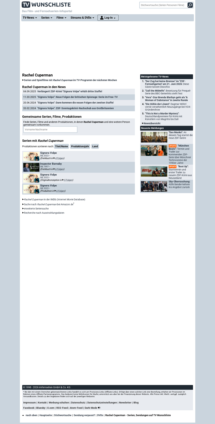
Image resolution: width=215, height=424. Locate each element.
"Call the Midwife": (168, 92)
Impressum (29, 402)
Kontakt (42, 402)
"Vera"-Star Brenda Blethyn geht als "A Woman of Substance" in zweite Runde (166, 99)
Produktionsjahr (80, 146)
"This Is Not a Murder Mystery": (163, 116)
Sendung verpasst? (84, 415)
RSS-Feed (62, 407)
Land (95, 146)
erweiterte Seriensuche (36, 208)
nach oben (29, 415)
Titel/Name (61, 146)
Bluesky (40, 407)
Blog (136, 402)
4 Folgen (59, 158)
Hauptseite (45, 415)
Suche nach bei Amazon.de (48, 204)
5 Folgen (68, 180)
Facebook (28, 407)
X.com (50, 407)
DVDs (100, 415)
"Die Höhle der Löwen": (168, 107)
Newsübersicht (152, 123)
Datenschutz (78, 402)
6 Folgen (59, 169)
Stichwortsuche (62, 415)
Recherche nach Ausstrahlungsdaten (44, 212)
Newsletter (125, 402)
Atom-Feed (76, 407)
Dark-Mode (93, 407)
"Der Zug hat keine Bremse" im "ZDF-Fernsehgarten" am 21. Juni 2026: (167, 84)
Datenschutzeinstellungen (102, 402)
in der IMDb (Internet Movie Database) (54, 199)
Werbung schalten (59, 402)
